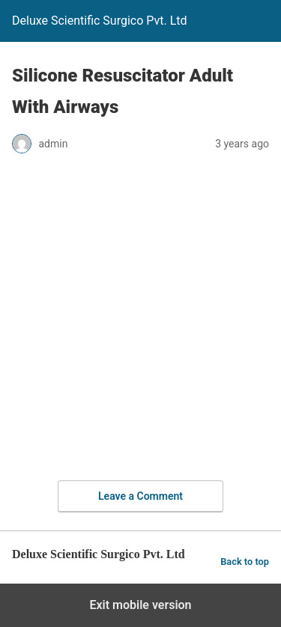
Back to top (244, 561)
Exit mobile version (140, 605)
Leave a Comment (140, 496)
